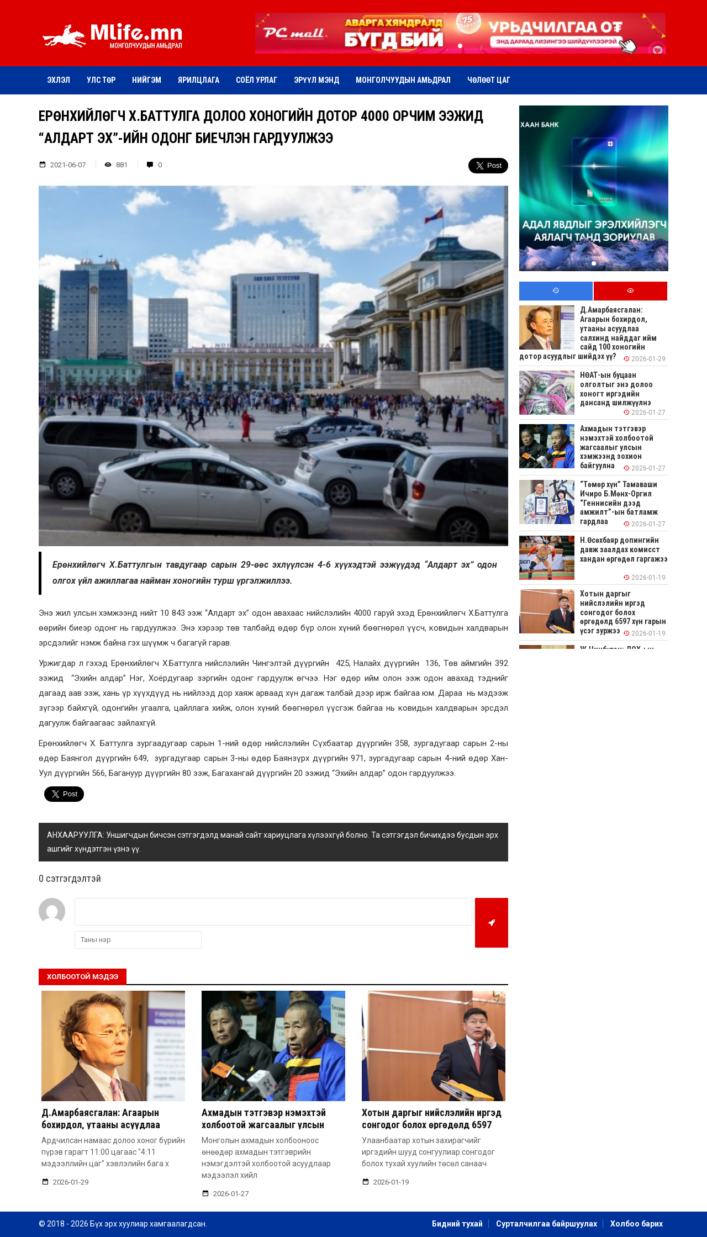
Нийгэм (146, 80)
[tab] (556, 291)
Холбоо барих (636, 1223)
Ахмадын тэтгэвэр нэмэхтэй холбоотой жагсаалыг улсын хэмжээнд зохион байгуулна (264, 1124)
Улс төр (101, 80)
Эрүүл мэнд (316, 80)
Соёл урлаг (256, 80)
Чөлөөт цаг (488, 80)
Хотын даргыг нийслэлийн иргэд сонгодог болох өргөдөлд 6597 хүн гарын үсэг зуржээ (432, 1124)
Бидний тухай (457, 1223)
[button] (460, 46)
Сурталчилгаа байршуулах (546, 1223)
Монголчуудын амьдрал (403, 80)
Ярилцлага (198, 80)
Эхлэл (58, 80)
